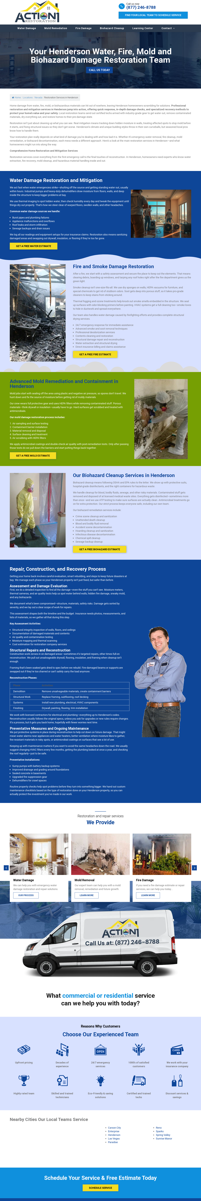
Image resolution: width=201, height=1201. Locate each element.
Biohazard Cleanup (112, 31)
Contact (166, 31)
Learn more (87, 898)
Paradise (113, 1145)
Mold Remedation (55, 31)
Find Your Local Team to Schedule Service (153, 15)
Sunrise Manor (164, 1141)
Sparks (160, 1134)
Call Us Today (99, 72)
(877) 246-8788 (141, 7)
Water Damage (26, 31)
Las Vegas (114, 1141)
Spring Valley (163, 1137)
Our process (26, 898)
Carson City (114, 1130)
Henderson (114, 1137)
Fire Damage (84, 31)
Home (16, 100)
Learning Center (142, 31)
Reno (159, 1130)
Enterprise (113, 1134)
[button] (6, 870)
